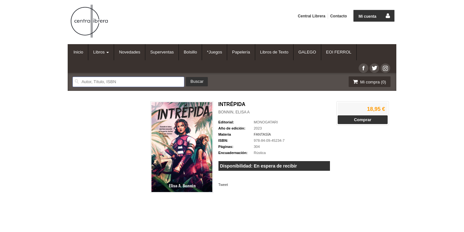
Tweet (223, 185)
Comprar (362, 119)
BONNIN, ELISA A (234, 112)
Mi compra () (369, 81)
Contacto (338, 16)
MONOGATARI (266, 122)
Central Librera (311, 16)
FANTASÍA (262, 134)
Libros (101, 52)
